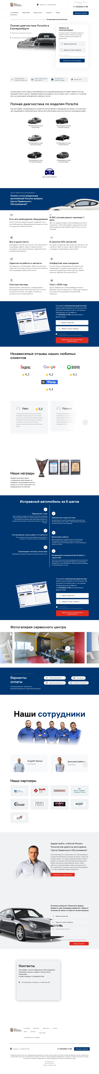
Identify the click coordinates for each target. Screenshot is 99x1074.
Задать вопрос (79, 944)
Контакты (13, 14)
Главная (13, 19)
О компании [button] (14, 12)
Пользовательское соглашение (32, 1037)
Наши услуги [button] (37, 12)
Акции (58, 12)
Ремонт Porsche (23, 19)
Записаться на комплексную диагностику (72, 340)
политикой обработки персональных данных (73, 56)
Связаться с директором (62, 875)
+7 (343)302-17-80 (80, 7)
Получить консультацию (72, 60)
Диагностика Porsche (37, 19)
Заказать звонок (81, 13)
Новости (49, 12)
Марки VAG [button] (26, 12)
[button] (85, 422)
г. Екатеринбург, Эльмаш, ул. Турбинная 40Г (34, 982)
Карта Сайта (42, 1032)
